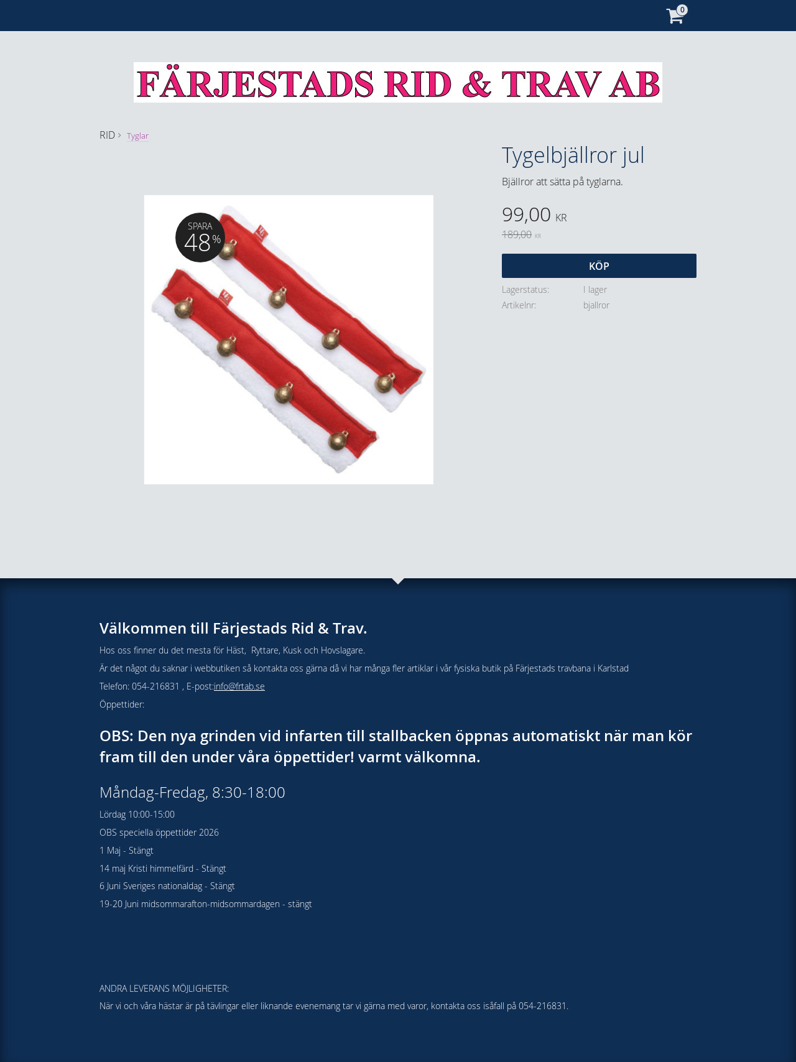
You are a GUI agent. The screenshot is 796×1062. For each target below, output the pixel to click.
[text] (599, 216)
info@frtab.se (239, 686)
